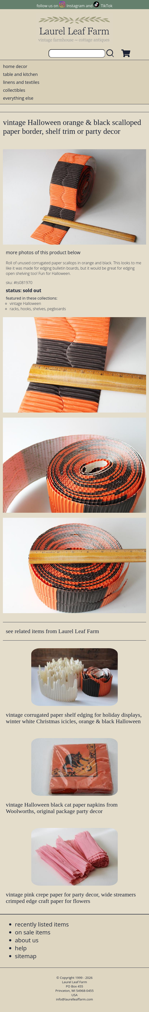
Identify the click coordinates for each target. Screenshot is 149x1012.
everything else (18, 98)
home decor (15, 66)
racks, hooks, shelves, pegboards (38, 308)
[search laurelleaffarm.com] (111, 53)
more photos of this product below (43, 252)
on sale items (32, 932)
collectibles (14, 90)
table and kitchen (20, 74)
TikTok (106, 5)
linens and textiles (21, 82)
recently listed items (42, 924)
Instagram (76, 5)
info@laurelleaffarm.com (74, 999)
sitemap (26, 956)
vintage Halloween (25, 303)
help (21, 948)
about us (26, 940)
